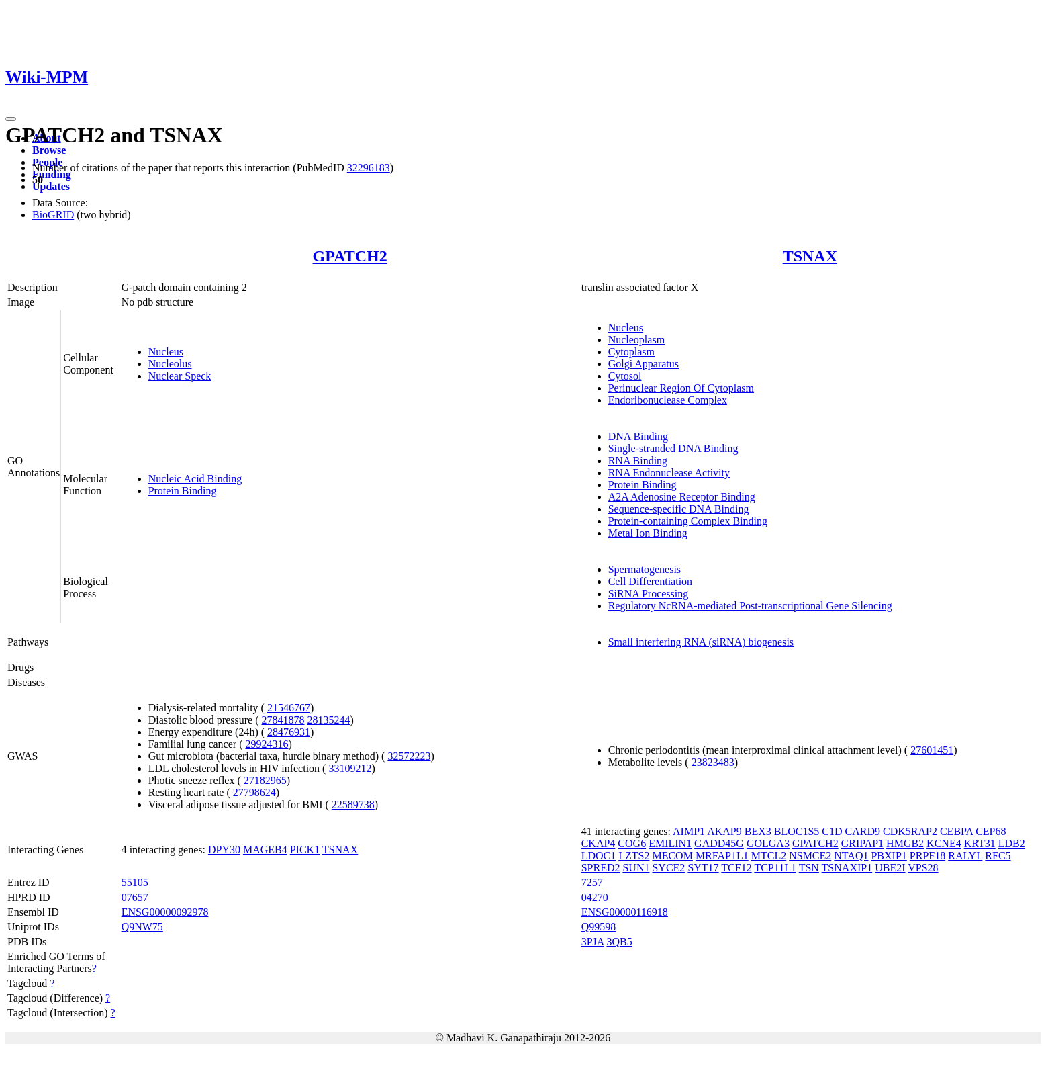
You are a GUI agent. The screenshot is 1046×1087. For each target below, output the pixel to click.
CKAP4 (598, 843)
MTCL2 (768, 855)
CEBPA (956, 831)
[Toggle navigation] (10, 119)
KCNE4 (943, 843)
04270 (594, 897)
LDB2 (1011, 843)
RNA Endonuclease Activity (669, 472)
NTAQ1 (851, 855)
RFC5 (997, 855)
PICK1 (305, 849)
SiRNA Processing (648, 593)
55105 (135, 882)
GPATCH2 (350, 256)
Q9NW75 (142, 926)
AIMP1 (689, 831)
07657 (135, 897)
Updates (51, 186)
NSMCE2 (810, 855)
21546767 (288, 707)
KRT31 (980, 843)
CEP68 (991, 831)
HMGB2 (905, 843)
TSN (809, 867)
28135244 (328, 720)
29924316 (266, 744)
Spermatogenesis (644, 569)
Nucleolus (170, 363)
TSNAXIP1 (847, 867)
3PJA (592, 941)
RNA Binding (637, 460)
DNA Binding (638, 436)
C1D (832, 831)
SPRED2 (600, 867)
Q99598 (598, 926)
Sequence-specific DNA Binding (678, 509)
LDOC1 (598, 855)
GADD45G (719, 843)
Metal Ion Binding (647, 533)
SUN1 (635, 867)
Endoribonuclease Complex (667, 400)
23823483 (713, 762)
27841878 (282, 720)
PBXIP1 (888, 855)
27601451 (931, 750)
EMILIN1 (670, 843)
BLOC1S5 (797, 831)
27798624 (254, 792)
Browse (49, 150)
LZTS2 (633, 855)
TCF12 (736, 867)
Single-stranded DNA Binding (673, 448)
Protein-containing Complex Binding (687, 521)
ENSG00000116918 (624, 912)
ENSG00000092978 (165, 912)
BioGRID (53, 214)
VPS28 (923, 867)
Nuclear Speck (179, 376)
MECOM (672, 855)
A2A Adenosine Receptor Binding (681, 497)
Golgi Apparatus (643, 363)
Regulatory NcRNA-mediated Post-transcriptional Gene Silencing (750, 605)
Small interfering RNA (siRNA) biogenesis (701, 642)
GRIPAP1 (862, 843)
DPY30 (224, 849)
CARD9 (862, 831)
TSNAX (810, 256)
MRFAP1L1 (722, 855)
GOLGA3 (768, 843)
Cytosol (625, 376)
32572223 (408, 756)
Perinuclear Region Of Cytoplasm (681, 388)
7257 (592, 882)
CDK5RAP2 (910, 831)
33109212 (349, 768)
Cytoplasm (631, 351)
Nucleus (165, 351)
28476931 (288, 732)
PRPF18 (927, 855)
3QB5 (619, 941)
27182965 (265, 780)
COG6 (632, 843)
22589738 (353, 804)
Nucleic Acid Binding (195, 478)
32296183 (368, 167)
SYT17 (702, 867)
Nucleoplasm (636, 339)
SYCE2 (668, 867)
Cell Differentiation (650, 581)
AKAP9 (724, 831)
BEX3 (758, 831)
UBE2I (890, 867)
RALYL (965, 855)
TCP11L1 (775, 867)
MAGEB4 (265, 849)
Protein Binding (182, 490)
